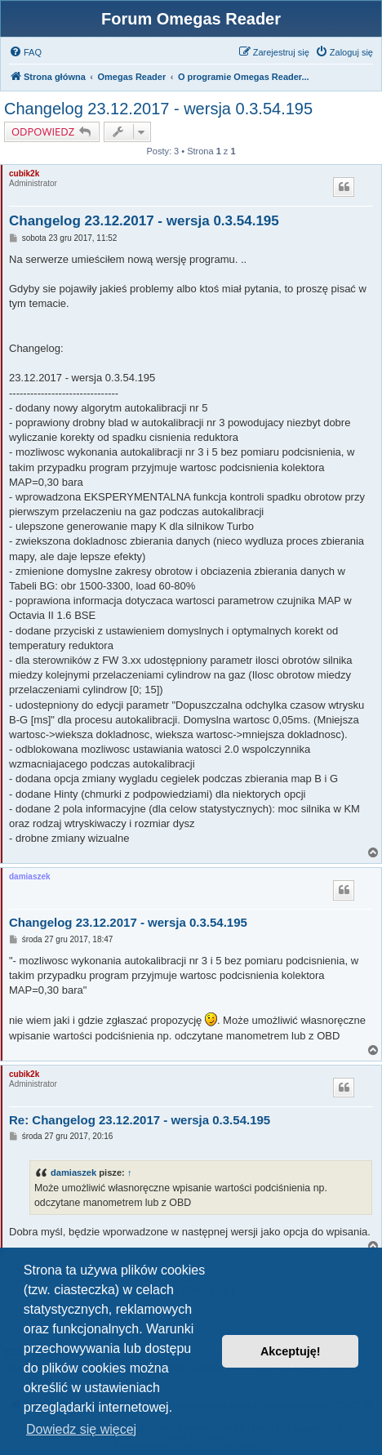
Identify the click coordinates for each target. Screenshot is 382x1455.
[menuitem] (25, 52)
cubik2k (24, 173)
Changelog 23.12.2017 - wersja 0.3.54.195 (158, 109)
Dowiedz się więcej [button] (81, 1429)
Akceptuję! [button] (290, 1351)
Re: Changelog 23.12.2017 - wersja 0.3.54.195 (139, 1120)
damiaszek (30, 876)
